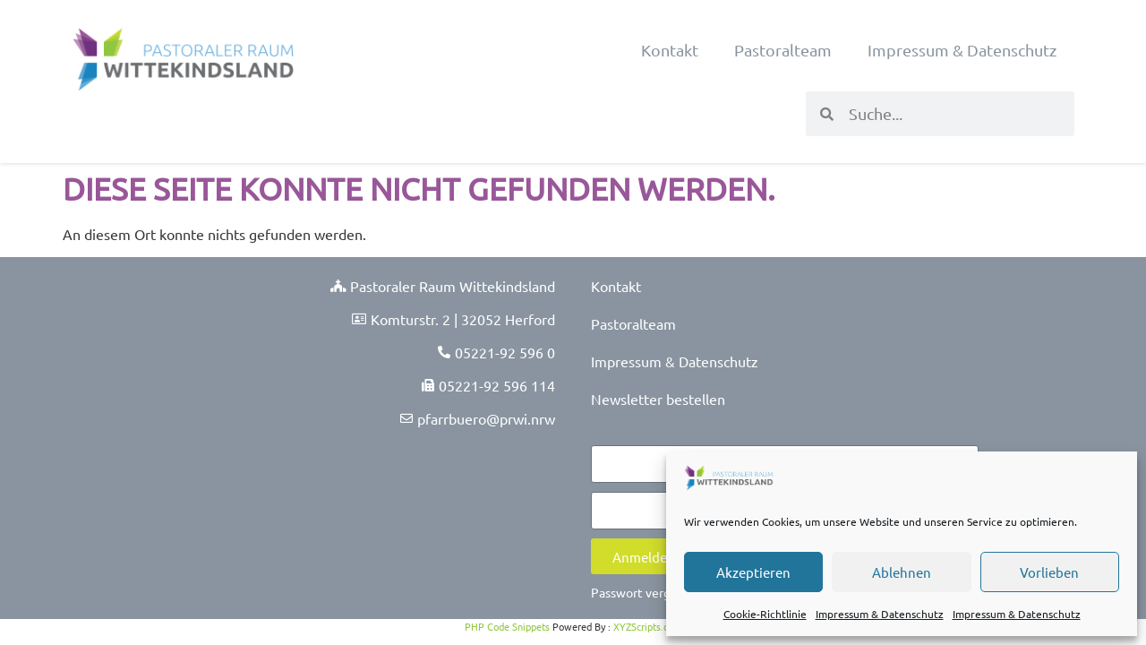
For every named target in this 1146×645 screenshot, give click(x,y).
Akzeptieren (753, 571)
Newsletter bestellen (658, 399)
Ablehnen (901, 571)
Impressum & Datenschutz (880, 613)
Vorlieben (1049, 571)
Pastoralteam (783, 49)
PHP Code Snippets (507, 626)
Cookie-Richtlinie (765, 613)
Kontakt (669, 49)
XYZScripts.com (647, 626)
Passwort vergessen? (649, 592)
